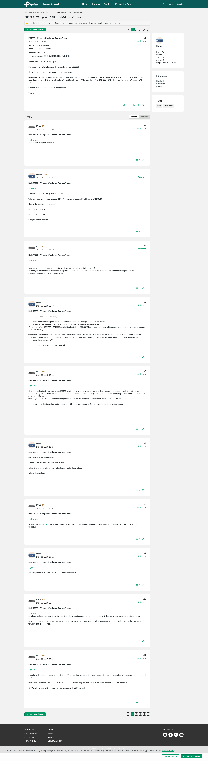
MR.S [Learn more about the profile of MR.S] (38, 126)
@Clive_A (43, 524)
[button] (85, 4)
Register (180, 4)
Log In (170, 4)
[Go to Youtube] (165, 735)
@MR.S (32, 188)
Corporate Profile (31, 734)
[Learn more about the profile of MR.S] (32, 127)
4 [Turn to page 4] (144, 29)
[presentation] (31, 127)
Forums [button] (96, 4)
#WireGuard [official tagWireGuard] (44, 45)
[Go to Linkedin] (181, 735)
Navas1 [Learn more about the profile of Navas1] (39, 174)
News (50, 734)
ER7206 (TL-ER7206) (43, 49)
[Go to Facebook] (170, 735)
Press (50, 729)
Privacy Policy (30, 741)
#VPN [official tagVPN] (36, 45)
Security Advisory (55, 741)
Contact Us (29, 737)
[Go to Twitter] (176, 735)
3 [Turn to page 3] (140, 29)
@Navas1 (33, 140)
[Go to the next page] (148, 29)
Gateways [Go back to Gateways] (44, 13)
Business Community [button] (51, 4)
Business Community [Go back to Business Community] (31, 13)
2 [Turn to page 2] (136, 29)
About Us (29, 729)
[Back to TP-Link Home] (31, 4)
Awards (51, 737)
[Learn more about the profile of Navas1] (32, 176)
